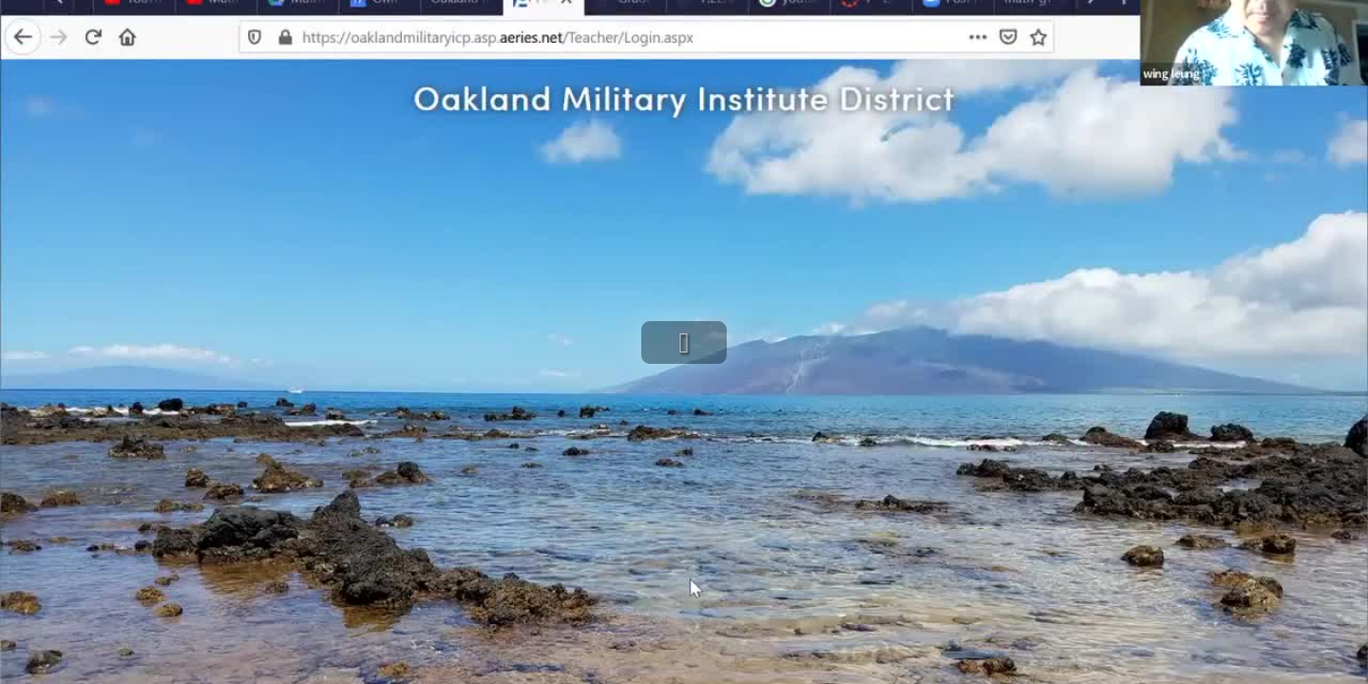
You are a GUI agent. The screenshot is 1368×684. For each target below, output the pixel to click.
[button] (684, 342)
